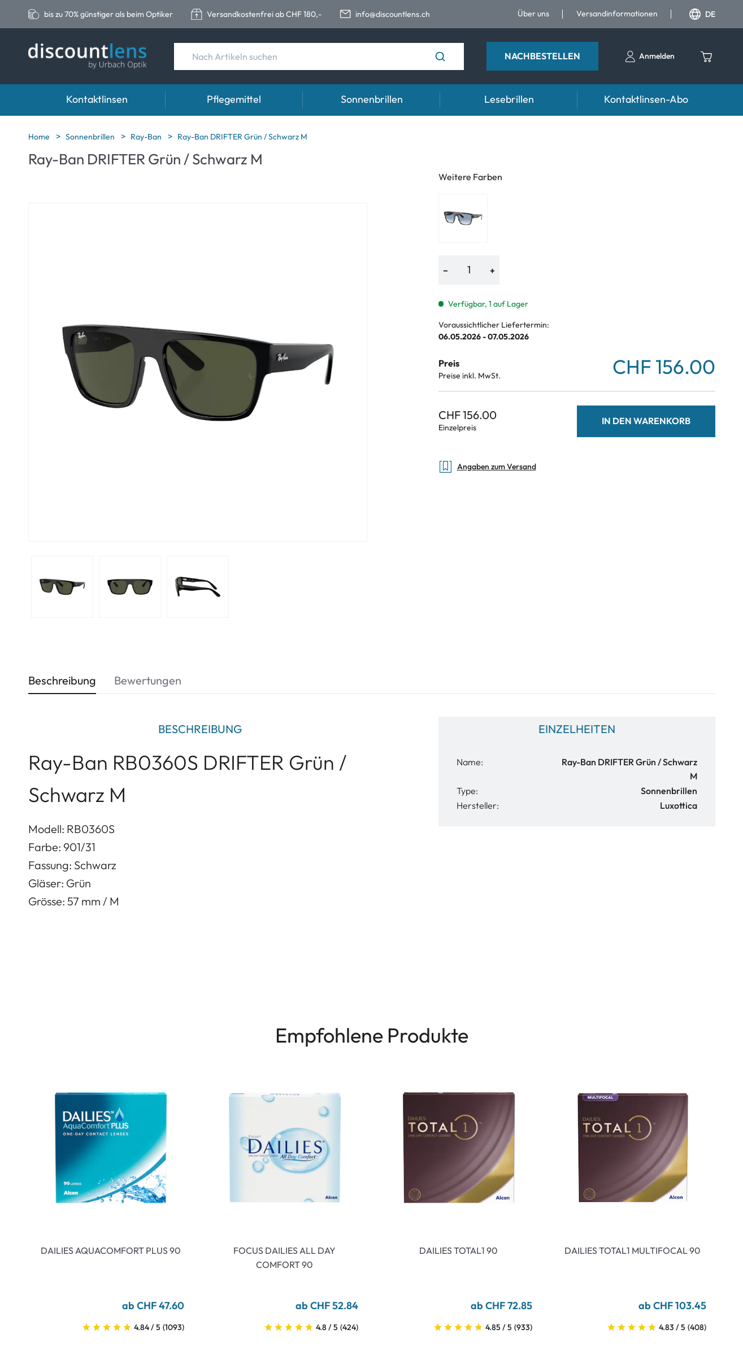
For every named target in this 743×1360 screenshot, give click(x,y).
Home (39, 137)
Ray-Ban (147, 137)
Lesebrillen (509, 99)
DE (702, 14)
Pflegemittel (234, 99)
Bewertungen (147, 680)
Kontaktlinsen (97, 99)
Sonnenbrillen (372, 99)
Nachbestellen (542, 56)
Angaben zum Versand (487, 467)
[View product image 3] (198, 587)
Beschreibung (62, 680)
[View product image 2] (130, 587)
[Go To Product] (110, 1147)
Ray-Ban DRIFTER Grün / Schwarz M (242, 137)
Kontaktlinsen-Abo (646, 99)
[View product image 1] (62, 587)
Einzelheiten (576, 729)
